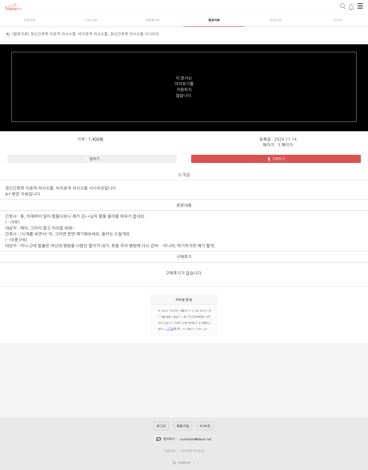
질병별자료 (152, 20)
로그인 (161, 426)
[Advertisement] (184, 381)
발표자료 (214, 20)
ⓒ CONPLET (184, 463)
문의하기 (166, 439)
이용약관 (170, 451)
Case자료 (91, 20)
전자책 (337, 20)
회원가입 (183, 426)
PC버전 (205, 426)
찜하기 (91, 159)
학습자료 (275, 20)
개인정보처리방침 (192, 451)
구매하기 (276, 159)
